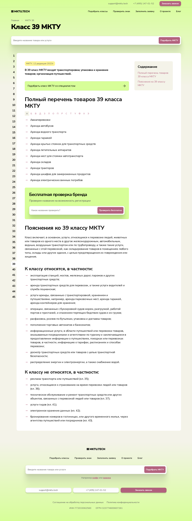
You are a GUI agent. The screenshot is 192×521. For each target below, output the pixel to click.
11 (13, 110)
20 (13, 160)
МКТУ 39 (29, 20)
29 (13, 209)
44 (13, 291)
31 (13, 220)
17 (13, 143)
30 (13, 215)
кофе (95, 477)
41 (13, 275)
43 (13, 286)
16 (13, 138)
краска (107, 477)
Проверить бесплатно (110, 210)
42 (13, 280)
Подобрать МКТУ (169, 40)
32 (13, 225)
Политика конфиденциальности (123, 502)
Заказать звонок (170, 3)
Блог (178, 11)
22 (13, 171)
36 (13, 247)
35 (13, 242)
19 (13, 154)
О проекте (165, 11)
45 (13, 297)
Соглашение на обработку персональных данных (78, 502)
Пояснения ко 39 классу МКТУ (151, 83)
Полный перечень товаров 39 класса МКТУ (153, 74)
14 (13, 127)
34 (13, 236)
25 (13, 187)
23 (13, 176)
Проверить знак (121, 11)
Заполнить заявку (145, 11)
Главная (15, 20)
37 (13, 253)
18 (13, 149)
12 (13, 116)
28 (13, 204)
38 (13, 258)
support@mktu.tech (118, 3)
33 (13, 231)
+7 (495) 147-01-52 (143, 3)
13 (13, 121)
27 (13, 198)
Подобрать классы (98, 11)
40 (13, 269)
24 (13, 182)
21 (13, 165)
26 (13, 193)
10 (13, 105)
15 (13, 132)
